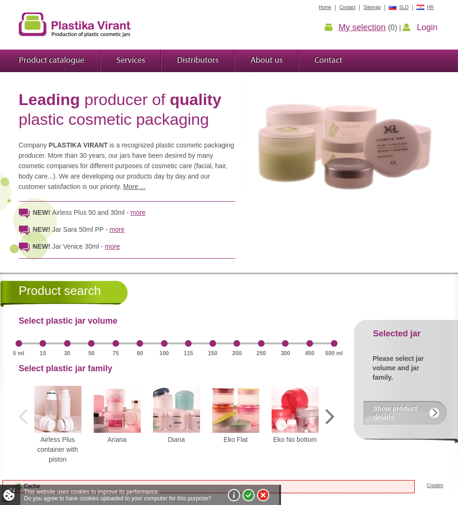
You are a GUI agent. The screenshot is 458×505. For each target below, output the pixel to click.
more (137, 212)
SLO (404, 7)
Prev (26, 417)
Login (427, 27)
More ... (134, 186)
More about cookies (234, 495)
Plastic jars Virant (75, 24)
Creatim (434, 485)
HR (430, 7)
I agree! (248, 495)
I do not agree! (263, 495)
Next (327, 417)
